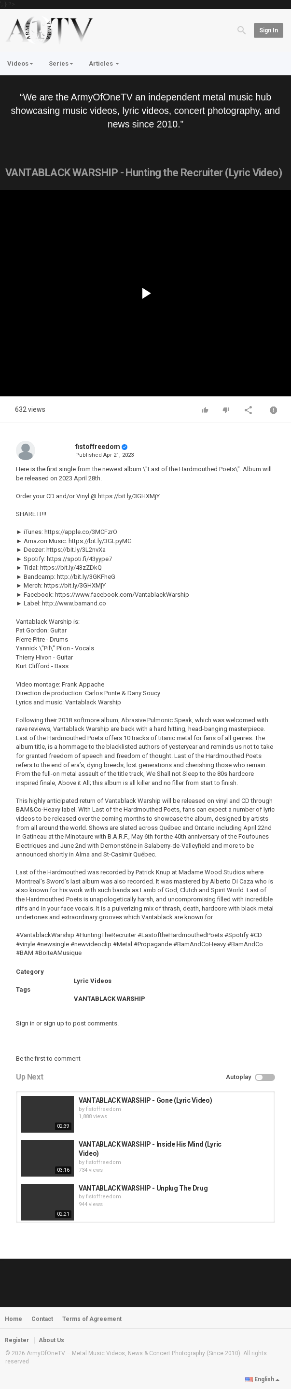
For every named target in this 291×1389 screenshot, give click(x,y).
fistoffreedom (97, 446)
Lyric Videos (92, 980)
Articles (104, 63)
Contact (42, 1319)
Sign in (268, 30)
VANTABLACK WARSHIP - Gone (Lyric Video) (145, 1100)
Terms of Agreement (92, 1319)
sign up (53, 1023)
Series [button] (61, 63)
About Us (51, 1340)
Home (13, 1319)
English (262, 1379)
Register (17, 1340)
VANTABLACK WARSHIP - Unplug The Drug (143, 1188)
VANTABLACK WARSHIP (109, 998)
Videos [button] (20, 63)
